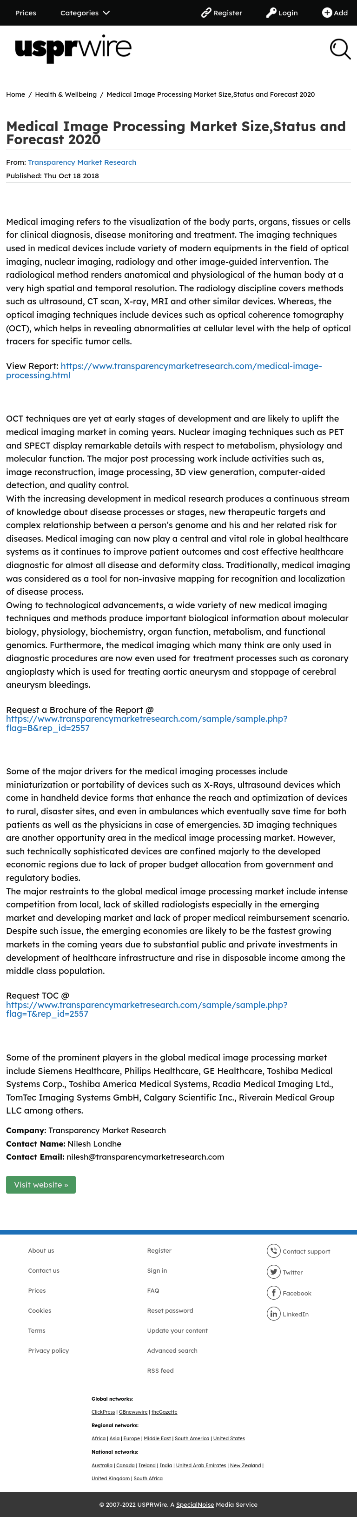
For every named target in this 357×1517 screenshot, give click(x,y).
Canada (125, 1466)
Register (221, 12)
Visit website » (41, 1184)
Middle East (157, 1439)
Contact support (298, 1251)
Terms (37, 1330)
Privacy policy (48, 1350)
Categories (85, 12)
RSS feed (160, 1370)
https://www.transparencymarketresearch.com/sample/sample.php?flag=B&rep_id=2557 (146, 723)
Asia (115, 1439)
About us (41, 1250)
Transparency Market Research (82, 162)
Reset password (170, 1310)
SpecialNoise (195, 1504)
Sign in (157, 1270)
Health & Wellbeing (66, 94)
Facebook (289, 1293)
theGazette (165, 1412)
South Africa (148, 1479)
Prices (25, 12)
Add (335, 12)
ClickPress (103, 1412)
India (165, 1466)
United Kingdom (111, 1479)
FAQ (153, 1290)
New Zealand (245, 1466)
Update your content (177, 1330)
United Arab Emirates (201, 1466)
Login (282, 12)
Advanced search (172, 1350)
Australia (102, 1466)
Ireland (147, 1466)
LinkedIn (287, 1314)
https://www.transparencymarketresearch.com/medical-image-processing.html (164, 371)
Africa (99, 1439)
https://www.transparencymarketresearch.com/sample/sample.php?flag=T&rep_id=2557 (146, 1010)
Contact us (44, 1270)
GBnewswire (133, 1412)
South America (192, 1439)
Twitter (284, 1272)
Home (15, 94)
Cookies (40, 1310)
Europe (132, 1439)
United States (229, 1439)
